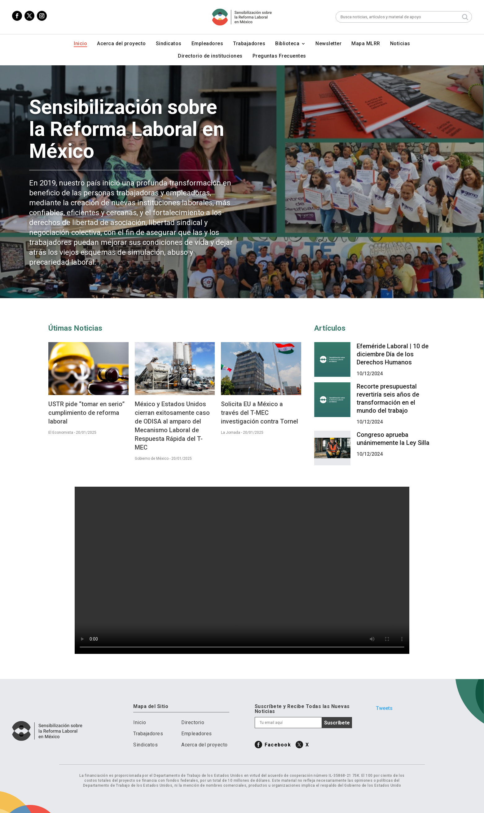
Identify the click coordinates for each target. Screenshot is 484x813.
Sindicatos (169, 43)
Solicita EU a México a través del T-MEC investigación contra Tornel (259, 412)
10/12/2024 (370, 373)
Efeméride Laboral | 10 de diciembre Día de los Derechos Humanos (393, 354)
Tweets (384, 708)
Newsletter (328, 43)
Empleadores (207, 43)
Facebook (278, 745)
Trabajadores (249, 43)
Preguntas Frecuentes (279, 56)
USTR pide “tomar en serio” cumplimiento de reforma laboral (86, 412)
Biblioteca (287, 43)
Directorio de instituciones (210, 56)
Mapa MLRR (365, 43)
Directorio (192, 722)
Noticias (400, 43)
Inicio (80, 43)
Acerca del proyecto (121, 43)
